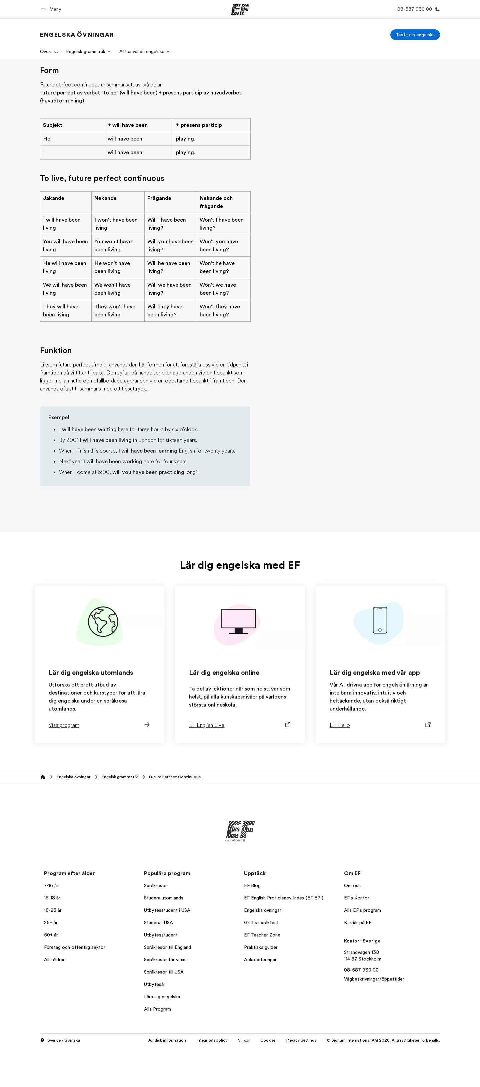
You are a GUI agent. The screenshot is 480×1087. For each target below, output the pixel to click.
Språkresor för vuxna (166, 999)
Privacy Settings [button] (301, 1080)
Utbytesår (154, 1024)
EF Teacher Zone (262, 974)
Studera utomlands (163, 937)
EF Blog (252, 925)
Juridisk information (167, 1080)
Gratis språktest (261, 962)
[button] (52, 9)
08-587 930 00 (361, 1009)
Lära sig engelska (162, 1036)
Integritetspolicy (212, 1080)
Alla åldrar (54, 999)
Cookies (268, 1080)
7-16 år (51, 925)
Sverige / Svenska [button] (60, 1080)
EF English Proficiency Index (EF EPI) (283, 937)
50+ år (51, 974)
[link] (77, 35)
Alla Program (157, 1048)
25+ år (51, 962)
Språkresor (155, 925)
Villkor (244, 1080)
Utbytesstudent (161, 974)
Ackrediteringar (260, 999)
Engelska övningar (262, 950)
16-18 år (52, 937)
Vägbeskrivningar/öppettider (374, 1018)
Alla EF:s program (362, 950)
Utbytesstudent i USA (167, 950)
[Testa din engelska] (415, 34)
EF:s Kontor (356, 937)
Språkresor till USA (164, 1011)
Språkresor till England (167, 987)
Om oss (352, 925)
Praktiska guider (261, 987)
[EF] (240, 9)
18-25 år (53, 950)
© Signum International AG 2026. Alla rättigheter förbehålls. (383, 1080)
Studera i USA (158, 962)
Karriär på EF (357, 962)
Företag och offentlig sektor (74, 987)
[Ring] (417, 9)
